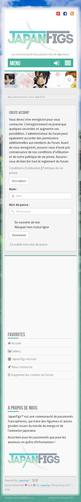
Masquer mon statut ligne (29, 227)
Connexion (19, 235)
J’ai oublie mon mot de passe (28, 244)
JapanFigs (45, 485)
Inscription (19, 181)
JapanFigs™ (24, 480)
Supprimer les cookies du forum (30, 375)
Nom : (13, 189)
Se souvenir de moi (25, 222)
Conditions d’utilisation (24, 168)
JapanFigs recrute (22, 359)
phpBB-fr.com (26, 497)
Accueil (14, 343)
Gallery (14, 351)
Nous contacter (20, 367)
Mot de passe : (19, 205)
